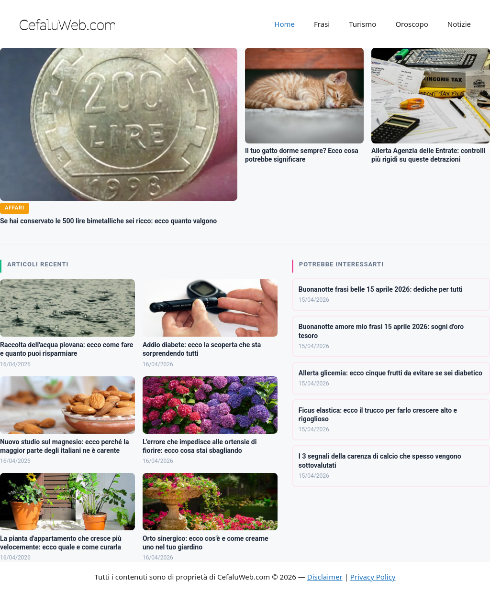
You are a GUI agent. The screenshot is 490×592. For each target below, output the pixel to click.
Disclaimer (325, 576)
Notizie (459, 24)
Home (284, 24)
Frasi (322, 24)
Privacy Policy (373, 576)
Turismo (362, 24)
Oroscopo (411, 24)
